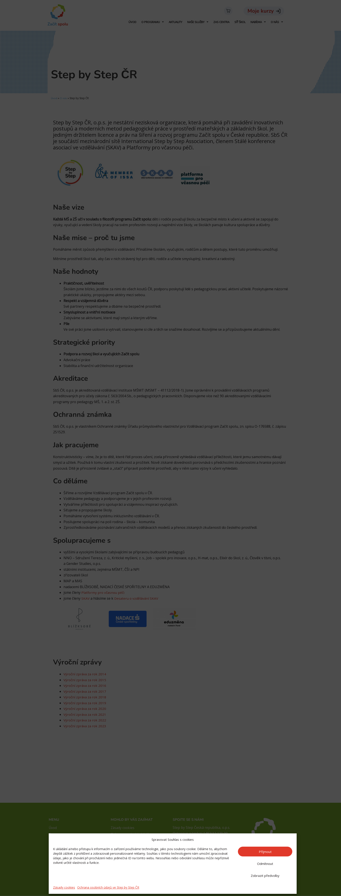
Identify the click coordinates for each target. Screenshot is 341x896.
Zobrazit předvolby (265, 875)
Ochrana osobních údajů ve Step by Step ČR (108, 887)
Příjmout (265, 851)
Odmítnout (265, 863)
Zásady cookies (64, 887)
